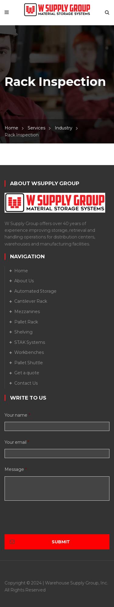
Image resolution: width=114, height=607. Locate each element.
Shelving (23, 332)
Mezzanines (27, 311)
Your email (17, 442)
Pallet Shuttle (28, 362)
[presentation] (51, 522)
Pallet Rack (26, 322)
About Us (24, 281)
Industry (63, 128)
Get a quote (26, 373)
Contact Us (26, 383)
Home (11, 128)
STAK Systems (29, 342)
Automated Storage (35, 291)
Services (36, 128)
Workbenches (29, 352)
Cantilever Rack (30, 301)
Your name (17, 415)
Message (16, 469)
